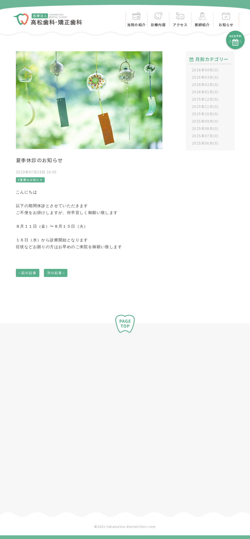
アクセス (180, 19)
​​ (47, 22)
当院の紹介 (136, 19)
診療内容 (158, 19)
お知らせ (226, 19)
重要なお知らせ (31, 180)
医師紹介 (202, 19)
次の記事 (54, 272)
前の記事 (28, 272)
